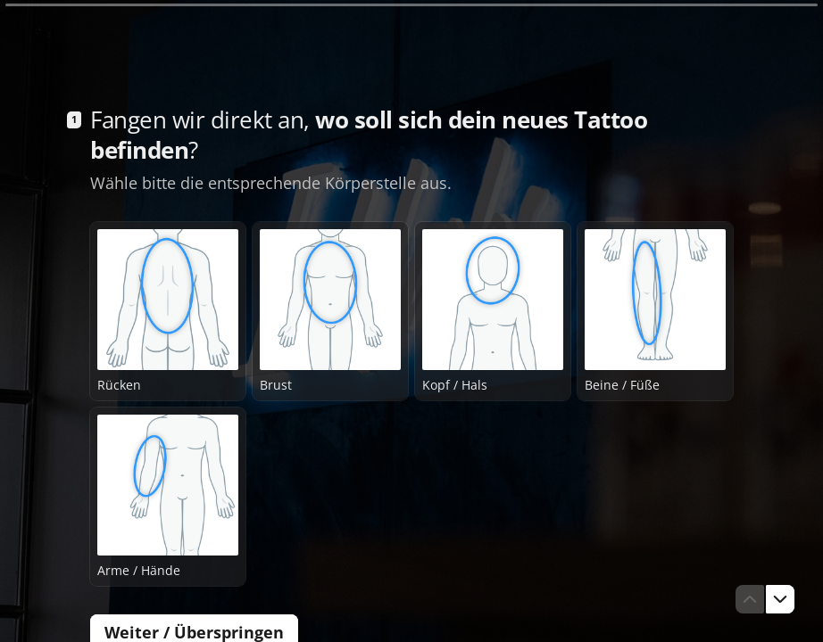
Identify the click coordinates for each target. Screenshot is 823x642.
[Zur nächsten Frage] (780, 599)
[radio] (167, 311)
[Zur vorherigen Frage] (750, 599)
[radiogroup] (411, 404)
